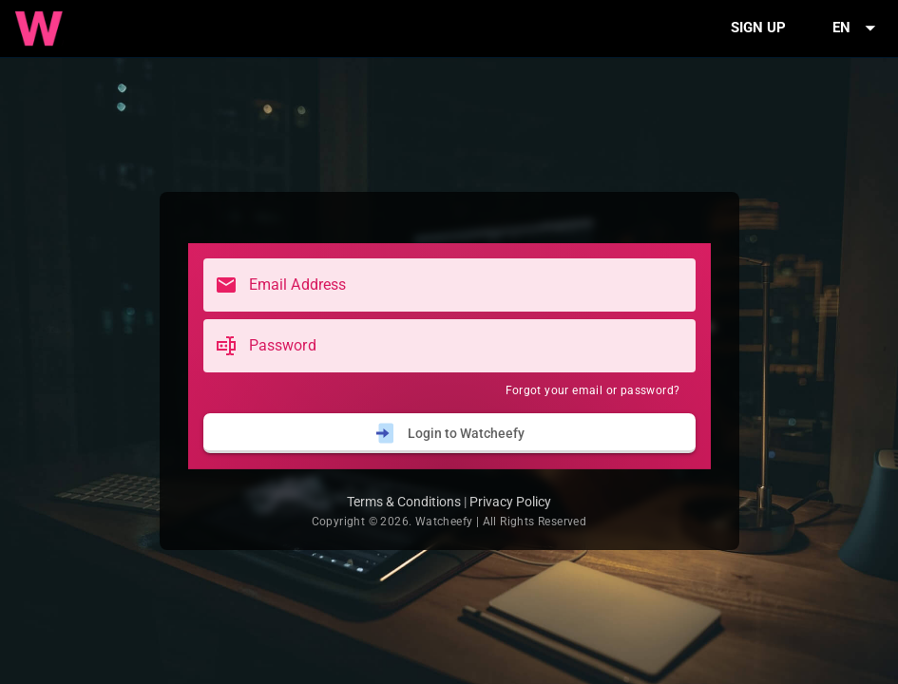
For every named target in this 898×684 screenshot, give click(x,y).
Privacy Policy (510, 501)
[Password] (466, 345)
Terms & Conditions (404, 501)
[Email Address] (466, 285)
